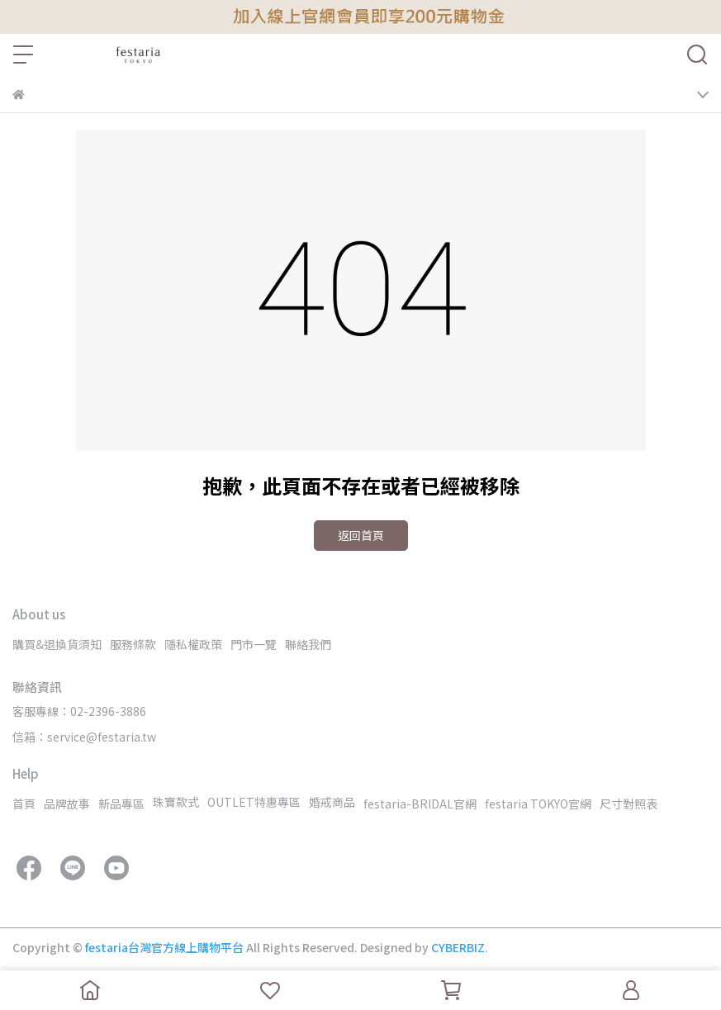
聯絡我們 (308, 644)
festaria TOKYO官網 (538, 803)
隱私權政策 (193, 644)
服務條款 (133, 644)
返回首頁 (361, 535)
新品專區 (121, 803)
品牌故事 (67, 803)
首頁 (24, 803)
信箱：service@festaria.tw (84, 736)
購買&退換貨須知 (57, 644)
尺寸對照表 (628, 803)
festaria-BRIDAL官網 (420, 803)
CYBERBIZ (458, 947)
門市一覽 (253, 644)
